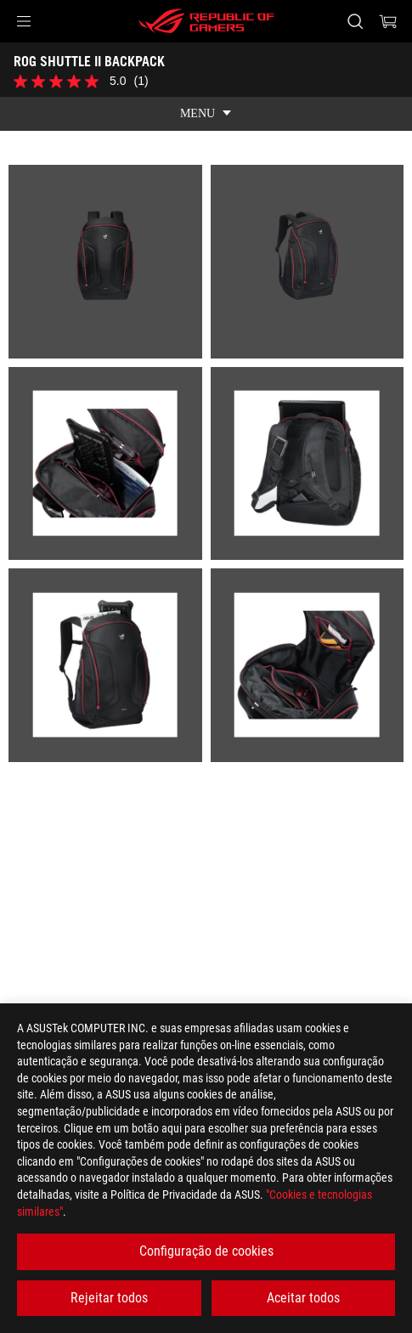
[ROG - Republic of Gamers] (206, 21)
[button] (24, 21)
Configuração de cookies (206, 1251)
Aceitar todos (303, 1298)
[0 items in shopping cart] (388, 21)
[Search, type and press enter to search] (354, 21)
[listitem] (105, 262)
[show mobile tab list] (206, 114)
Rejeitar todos (109, 1298)
